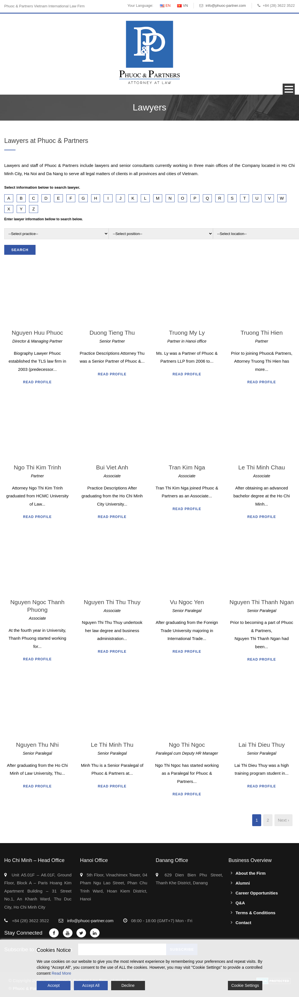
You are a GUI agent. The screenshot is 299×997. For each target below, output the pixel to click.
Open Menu (289, 89)
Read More (61, 973)
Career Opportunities (257, 893)
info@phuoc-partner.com (226, 5)
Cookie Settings (245, 985)
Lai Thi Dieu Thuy (262, 744)
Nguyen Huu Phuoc (37, 332)
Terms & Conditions (255, 912)
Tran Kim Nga (187, 467)
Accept (54, 985)
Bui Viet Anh (112, 467)
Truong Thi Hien (262, 332)
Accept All (90, 985)
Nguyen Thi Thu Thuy (112, 602)
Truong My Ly (187, 332)
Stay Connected (23, 933)
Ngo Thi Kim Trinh (37, 467)
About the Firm (251, 873)
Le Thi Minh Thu (112, 744)
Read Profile (37, 382)
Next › (283, 820)
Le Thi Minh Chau (261, 467)
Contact (243, 922)
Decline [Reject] (128, 985)
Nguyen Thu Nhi (37, 744)
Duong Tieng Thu (112, 332)
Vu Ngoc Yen (187, 602)
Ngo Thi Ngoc (187, 744)
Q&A (240, 902)
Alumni (243, 883)
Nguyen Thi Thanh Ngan (261, 602)
